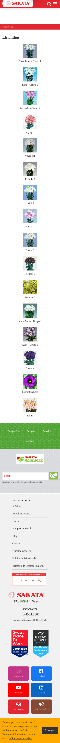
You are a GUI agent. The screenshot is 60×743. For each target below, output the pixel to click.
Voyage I (30, 124)
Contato (16, 543)
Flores (15, 521)
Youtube (18, 689)
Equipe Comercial (21, 528)
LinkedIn (41, 689)
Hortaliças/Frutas (21, 513)
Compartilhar (14, 431)
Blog (14, 536)
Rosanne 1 (30, 265)
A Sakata (16, 506)
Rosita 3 (30, 242)
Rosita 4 (30, 360)
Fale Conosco (18, 706)
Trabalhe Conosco (21, 551)
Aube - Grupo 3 (30, 336)
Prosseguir (49, 730)
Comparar (31, 431)
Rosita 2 (30, 218)
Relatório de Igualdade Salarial (28, 565)
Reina (30, 407)
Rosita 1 (30, 194)
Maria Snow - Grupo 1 (30, 313)
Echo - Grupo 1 (30, 76)
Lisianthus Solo (30, 383)
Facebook (41, 673)
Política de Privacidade (24, 558)
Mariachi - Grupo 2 (30, 100)
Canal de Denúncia (41, 706)
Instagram (18, 673)
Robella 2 (30, 171)
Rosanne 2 (30, 289)
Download (47, 431)
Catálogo (30, 441)
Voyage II (30, 147)
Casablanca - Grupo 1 (30, 53)
